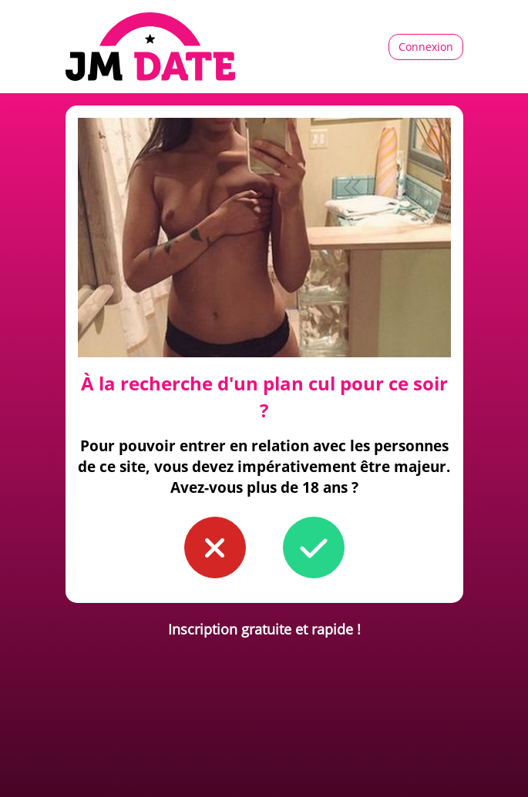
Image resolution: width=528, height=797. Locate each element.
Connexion (426, 46)
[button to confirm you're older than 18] (314, 547)
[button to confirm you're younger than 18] (215, 547)
